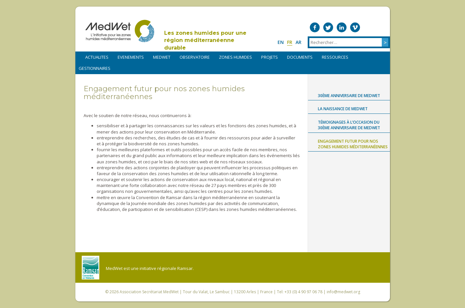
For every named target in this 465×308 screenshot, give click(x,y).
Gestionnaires (94, 68)
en (281, 42)
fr (289, 42)
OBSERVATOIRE (195, 57)
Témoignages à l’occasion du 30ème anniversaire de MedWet (349, 125)
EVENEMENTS (131, 57)
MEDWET (161, 57)
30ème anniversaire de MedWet (349, 95)
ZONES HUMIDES (235, 57)
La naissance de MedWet (343, 109)
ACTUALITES (96, 57)
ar (298, 42)
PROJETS (269, 57)
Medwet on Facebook (315, 27)
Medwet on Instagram (368, 27)
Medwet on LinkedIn (342, 27)
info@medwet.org (343, 292)
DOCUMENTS (300, 57)
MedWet (119, 31)
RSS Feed (382, 27)
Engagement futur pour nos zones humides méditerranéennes (353, 144)
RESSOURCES (335, 57)
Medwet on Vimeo (355, 27)
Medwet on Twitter (328, 27)
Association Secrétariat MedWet (149, 292)
